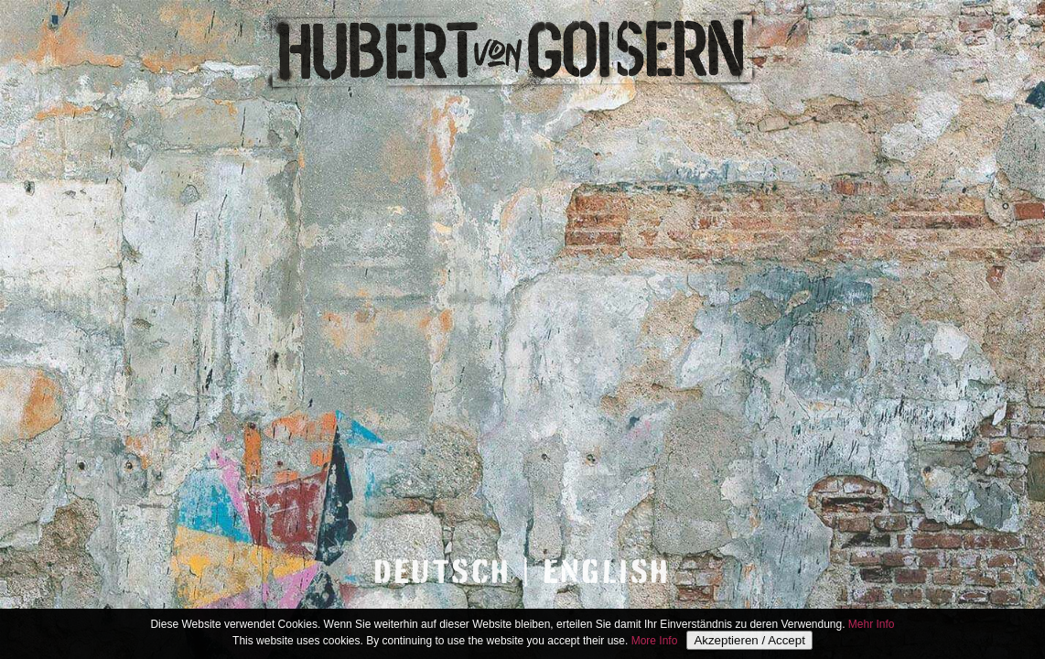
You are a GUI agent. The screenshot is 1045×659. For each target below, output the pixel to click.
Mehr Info (871, 625)
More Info (654, 641)
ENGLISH (608, 572)
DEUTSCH (443, 572)
